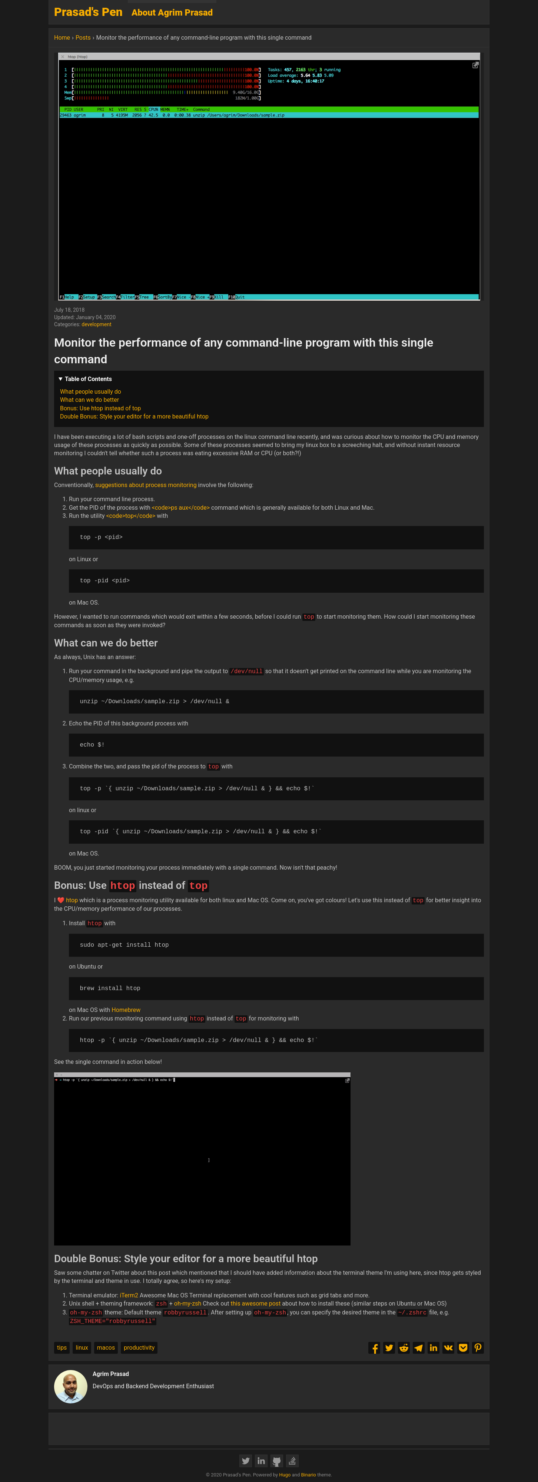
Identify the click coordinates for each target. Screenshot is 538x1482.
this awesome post (256, 1303)
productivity (139, 1347)
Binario (308, 1475)
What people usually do (90, 391)
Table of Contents (88, 379)
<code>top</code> (130, 515)
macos (106, 1347)
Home (62, 37)
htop (72, 900)
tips (62, 1347)
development (97, 324)
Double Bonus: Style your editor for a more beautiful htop (134, 416)
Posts (83, 37)
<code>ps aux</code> (181, 507)
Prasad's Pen (88, 12)
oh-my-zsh (187, 1303)
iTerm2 (129, 1295)
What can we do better (89, 399)
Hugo (284, 1475)
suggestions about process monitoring (146, 485)
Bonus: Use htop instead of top (100, 408)
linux (82, 1347)
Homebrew (126, 1009)
